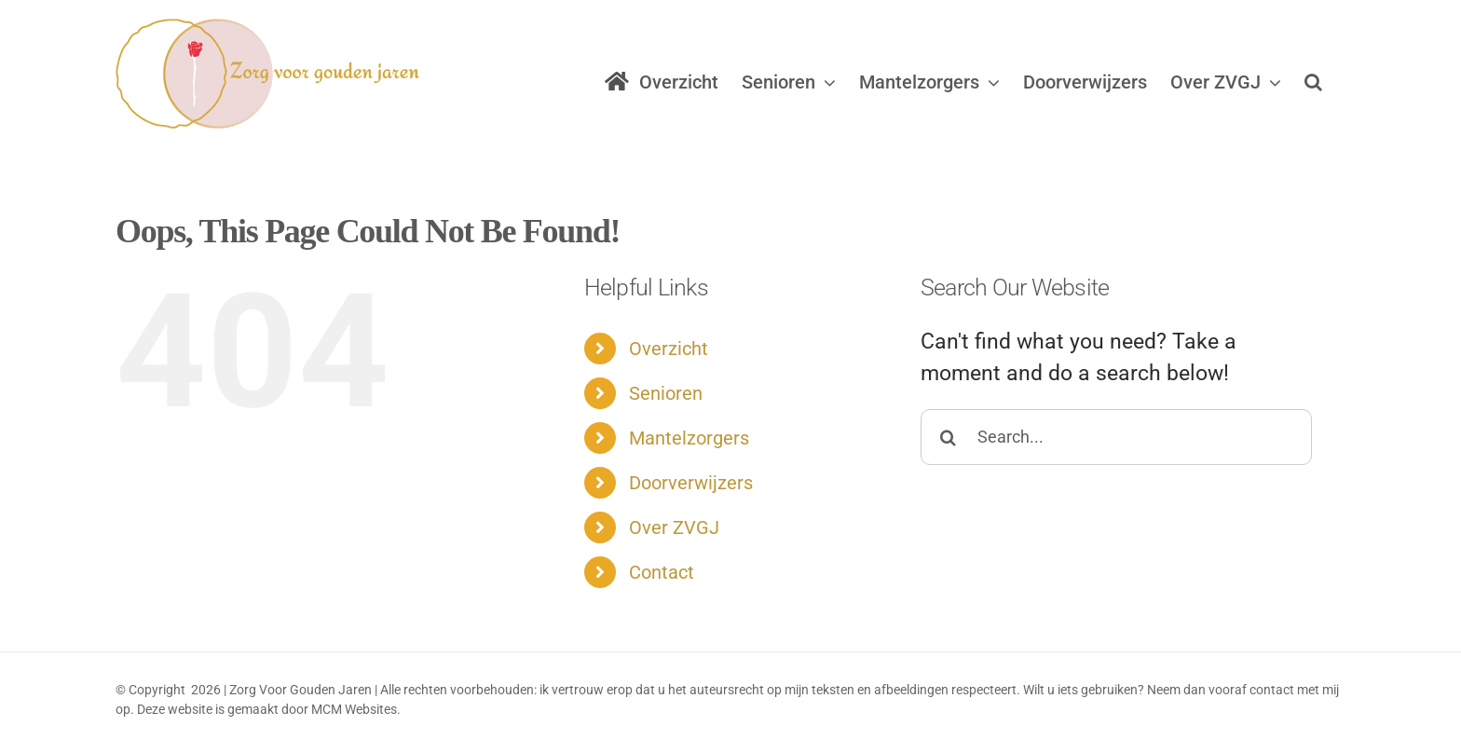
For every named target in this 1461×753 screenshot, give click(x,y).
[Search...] (1116, 437)
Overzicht (668, 348)
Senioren (666, 393)
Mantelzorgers (689, 438)
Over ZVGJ (674, 527)
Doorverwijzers (691, 483)
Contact (661, 572)
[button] (1313, 82)
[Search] (948, 437)
